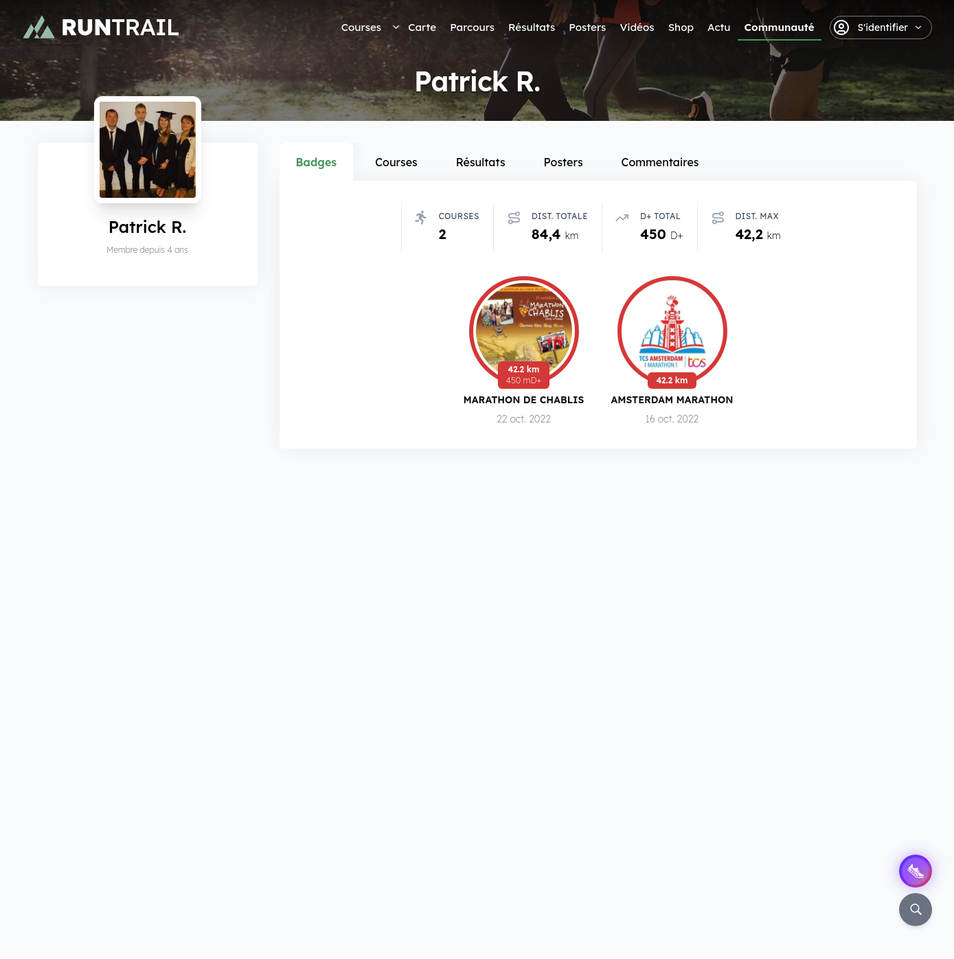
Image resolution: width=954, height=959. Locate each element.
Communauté (780, 27)
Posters (587, 27)
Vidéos (637, 27)
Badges (316, 162)
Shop (681, 27)
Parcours (472, 27)
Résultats (531, 27)
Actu (718, 27)
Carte (422, 27)
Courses (361, 27)
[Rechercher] (915, 909)
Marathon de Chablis (524, 401)
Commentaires (660, 162)
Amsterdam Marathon (672, 402)
